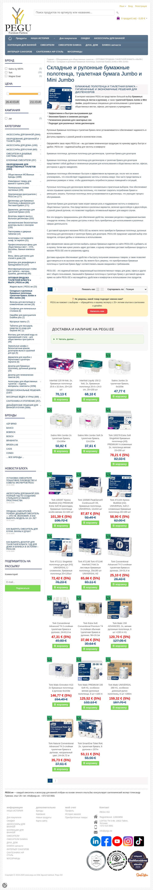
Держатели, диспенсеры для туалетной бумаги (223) (21, 210)
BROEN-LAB (12, 445)
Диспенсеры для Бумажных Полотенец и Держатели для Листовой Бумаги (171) (21, 203)
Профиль (69, 811)
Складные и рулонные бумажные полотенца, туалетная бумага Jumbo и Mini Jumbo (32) (23, 294)
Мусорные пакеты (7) (19, 322)
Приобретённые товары (76, 817)
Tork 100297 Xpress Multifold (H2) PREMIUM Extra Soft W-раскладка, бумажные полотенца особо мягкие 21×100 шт (61, 506)
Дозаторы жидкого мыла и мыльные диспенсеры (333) (21, 217)
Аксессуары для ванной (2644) (23, 134)
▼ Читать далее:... (66, 339)
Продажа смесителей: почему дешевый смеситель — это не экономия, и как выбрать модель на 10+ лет (23, 515)
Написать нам (97, 311)
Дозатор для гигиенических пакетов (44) (20, 376)
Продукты (21, 38)
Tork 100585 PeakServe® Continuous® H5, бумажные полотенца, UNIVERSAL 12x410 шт (90, 504)
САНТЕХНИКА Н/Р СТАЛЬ (49, 51)
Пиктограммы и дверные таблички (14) (19, 232)
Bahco (10, 428)
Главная (50, 59)
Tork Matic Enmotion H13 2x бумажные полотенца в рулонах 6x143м (61, 688)
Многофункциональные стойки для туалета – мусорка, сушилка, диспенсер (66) (22, 271)
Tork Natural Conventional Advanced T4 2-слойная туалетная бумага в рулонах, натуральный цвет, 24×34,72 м (61, 749)
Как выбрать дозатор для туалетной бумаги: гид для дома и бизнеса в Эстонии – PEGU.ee (23, 546)
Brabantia (12, 440)
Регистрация (141, 6)
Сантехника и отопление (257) (23, 401)
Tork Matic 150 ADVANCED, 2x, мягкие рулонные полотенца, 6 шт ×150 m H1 (119, 627)
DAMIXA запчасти (111, 45)
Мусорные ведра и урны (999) (22, 397)
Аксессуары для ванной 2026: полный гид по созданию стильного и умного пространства (23, 498)
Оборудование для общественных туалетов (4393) (21, 166)
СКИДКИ (85, 38)
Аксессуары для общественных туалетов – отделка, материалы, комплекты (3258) (22, 383)
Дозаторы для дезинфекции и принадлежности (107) (22, 263)
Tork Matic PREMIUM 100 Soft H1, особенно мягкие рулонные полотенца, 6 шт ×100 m (90, 689)
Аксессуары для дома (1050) (22, 145)
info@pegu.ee (33, 796)
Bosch (10, 436)
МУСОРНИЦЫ (75, 51)
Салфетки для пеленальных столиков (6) (23, 309)
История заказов (73, 814)
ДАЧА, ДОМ (92, 45)
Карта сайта (41, 821)
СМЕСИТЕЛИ (47, 45)
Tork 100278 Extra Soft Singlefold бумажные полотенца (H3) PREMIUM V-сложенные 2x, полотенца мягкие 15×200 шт (120, 443)
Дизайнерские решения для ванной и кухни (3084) (22, 406)
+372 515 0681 (106, 826)
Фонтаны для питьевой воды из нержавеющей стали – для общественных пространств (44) (22, 338)
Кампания (40, 814)
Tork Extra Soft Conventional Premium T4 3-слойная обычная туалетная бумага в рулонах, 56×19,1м (90, 629)
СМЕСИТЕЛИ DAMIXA (70, 45)
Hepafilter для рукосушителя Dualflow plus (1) (23, 316)
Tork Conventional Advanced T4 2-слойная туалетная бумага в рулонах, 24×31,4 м (120, 566)
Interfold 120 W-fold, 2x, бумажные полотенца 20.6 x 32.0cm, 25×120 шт (61, 385)
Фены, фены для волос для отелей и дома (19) (21, 257)
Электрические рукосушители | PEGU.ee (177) (22, 195)
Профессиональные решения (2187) (23, 391)
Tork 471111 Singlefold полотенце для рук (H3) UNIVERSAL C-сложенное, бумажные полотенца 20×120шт (61, 567)
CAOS (9, 449)
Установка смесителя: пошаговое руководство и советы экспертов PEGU (23, 481)
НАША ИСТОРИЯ (40, 38)
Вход (130, 6)
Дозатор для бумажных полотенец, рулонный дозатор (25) (22, 368)
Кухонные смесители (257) (21, 160)
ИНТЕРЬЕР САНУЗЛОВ (20, 51)
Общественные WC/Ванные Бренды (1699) (21, 175)
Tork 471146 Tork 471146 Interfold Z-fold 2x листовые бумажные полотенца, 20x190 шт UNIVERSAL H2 (90, 567)
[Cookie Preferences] (5, 885)
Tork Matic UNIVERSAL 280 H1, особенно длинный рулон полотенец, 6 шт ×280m (120, 689)
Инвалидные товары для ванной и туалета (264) (19, 182)
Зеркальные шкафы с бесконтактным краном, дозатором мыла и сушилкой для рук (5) (21, 349)
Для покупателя (68, 38)
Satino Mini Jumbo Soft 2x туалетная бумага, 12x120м (90, 438)
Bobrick (10, 432)
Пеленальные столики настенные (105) (18, 189)
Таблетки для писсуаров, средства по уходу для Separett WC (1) (21, 328)
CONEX (10, 453)
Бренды (39, 811)
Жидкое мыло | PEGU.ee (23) (23, 287)
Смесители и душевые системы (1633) (19, 155)
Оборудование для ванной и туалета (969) (22, 140)
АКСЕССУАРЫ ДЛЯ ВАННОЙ (109, 38)
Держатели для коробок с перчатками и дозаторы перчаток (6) (20, 359)
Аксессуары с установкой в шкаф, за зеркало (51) (20, 239)
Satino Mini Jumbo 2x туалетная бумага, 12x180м (61, 438)
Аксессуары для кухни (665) (21, 149)
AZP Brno (11, 424)
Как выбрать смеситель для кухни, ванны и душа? (23, 531)
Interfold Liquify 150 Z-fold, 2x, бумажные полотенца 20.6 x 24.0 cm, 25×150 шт (90, 385)
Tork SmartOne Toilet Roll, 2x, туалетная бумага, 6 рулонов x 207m (90, 746)
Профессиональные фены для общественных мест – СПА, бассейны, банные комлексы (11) (22, 248)
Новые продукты (43, 817)
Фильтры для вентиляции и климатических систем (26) (22, 303)
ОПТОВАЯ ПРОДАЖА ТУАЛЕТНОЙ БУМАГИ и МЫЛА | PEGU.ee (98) (19, 280)
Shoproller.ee (142, 875)
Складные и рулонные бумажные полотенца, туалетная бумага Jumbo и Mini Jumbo (92, 62)
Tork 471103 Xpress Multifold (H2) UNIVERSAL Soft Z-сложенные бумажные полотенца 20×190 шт (120, 506)
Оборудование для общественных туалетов (74, 59)
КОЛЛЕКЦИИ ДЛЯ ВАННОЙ (22, 45)
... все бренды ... (15, 457)
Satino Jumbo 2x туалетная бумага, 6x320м (120, 383)
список (97, 289)
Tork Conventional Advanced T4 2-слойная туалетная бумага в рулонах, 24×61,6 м (61, 627)
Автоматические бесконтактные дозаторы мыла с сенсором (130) (23, 225)
